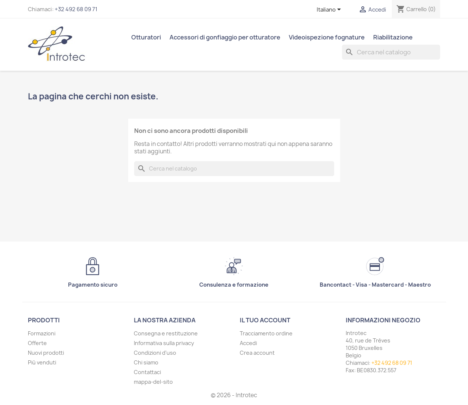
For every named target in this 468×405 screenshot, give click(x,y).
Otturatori (146, 37)
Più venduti (42, 362)
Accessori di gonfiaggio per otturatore (225, 37)
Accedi (248, 343)
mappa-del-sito (153, 381)
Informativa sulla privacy (164, 343)
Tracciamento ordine (266, 333)
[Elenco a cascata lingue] (330, 10)
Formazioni (41, 333)
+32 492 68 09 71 (76, 9)
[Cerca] (391, 52)
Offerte (37, 343)
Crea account (257, 352)
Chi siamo (146, 362)
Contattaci (147, 372)
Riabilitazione (393, 37)
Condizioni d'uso (155, 352)
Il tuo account (265, 320)
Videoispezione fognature (327, 37)
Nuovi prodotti (46, 352)
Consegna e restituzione (166, 333)
